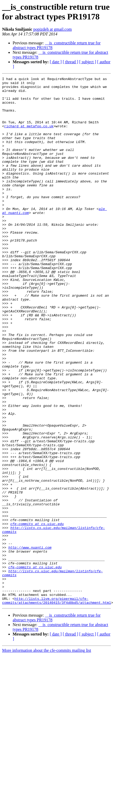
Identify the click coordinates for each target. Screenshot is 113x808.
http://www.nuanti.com (29, 641)
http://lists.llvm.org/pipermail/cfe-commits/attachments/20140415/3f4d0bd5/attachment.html (56, 705)
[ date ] (56, 62)
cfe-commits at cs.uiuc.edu (37, 613)
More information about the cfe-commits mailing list (46, 756)
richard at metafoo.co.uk (28, 136)
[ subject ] (87, 62)
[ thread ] (70, 62)
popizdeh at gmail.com (52, 29)
